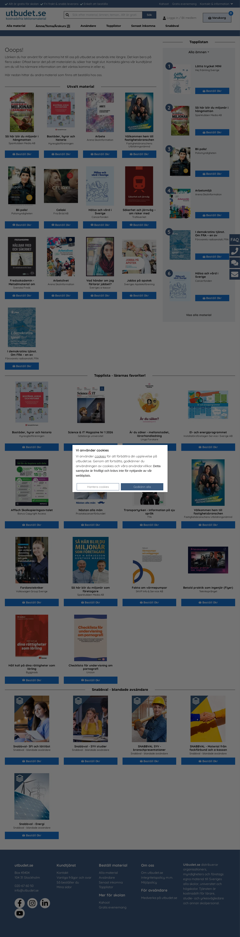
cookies (100, 456)
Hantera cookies (98, 486)
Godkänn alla (142, 486)
